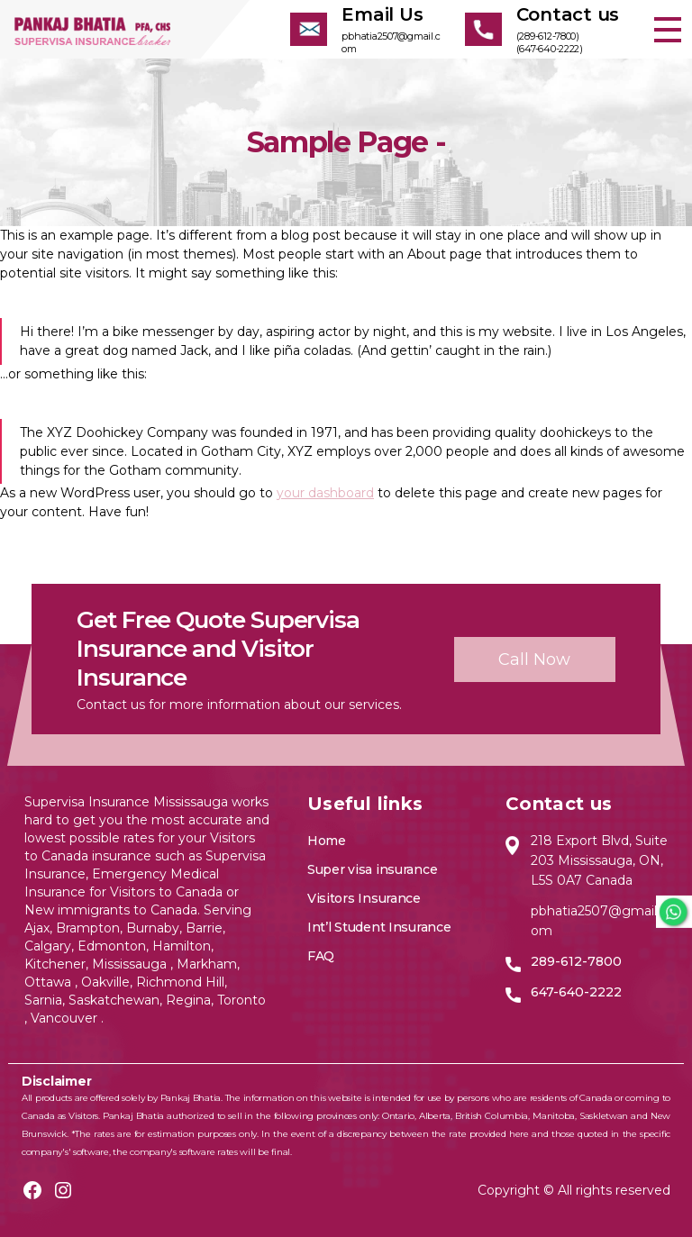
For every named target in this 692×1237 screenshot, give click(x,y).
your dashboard (325, 493)
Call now (534, 659)
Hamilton (180, 946)
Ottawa (49, 982)
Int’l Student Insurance (379, 927)
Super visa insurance (372, 869)
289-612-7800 (576, 961)
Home (326, 840)
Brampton (88, 928)
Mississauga (131, 964)
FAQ (320, 956)
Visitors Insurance (364, 898)
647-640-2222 (576, 992)
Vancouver (66, 1018)
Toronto (241, 1000)
